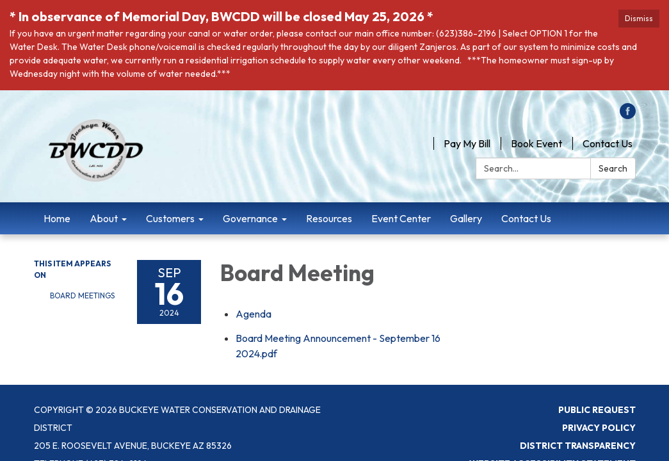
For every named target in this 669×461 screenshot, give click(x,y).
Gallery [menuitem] (466, 218)
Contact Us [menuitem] (526, 218)
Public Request (597, 410)
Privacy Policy (599, 427)
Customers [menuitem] (170, 218)
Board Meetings (82, 295)
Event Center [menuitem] (401, 218)
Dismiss (639, 18)
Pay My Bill (467, 143)
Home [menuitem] (57, 218)
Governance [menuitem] (250, 218)
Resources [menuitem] (329, 218)
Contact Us (608, 143)
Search (613, 168)
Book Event (536, 143)
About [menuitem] (104, 218)
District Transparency (578, 445)
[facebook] (628, 115)
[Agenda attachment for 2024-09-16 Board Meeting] (253, 313)
